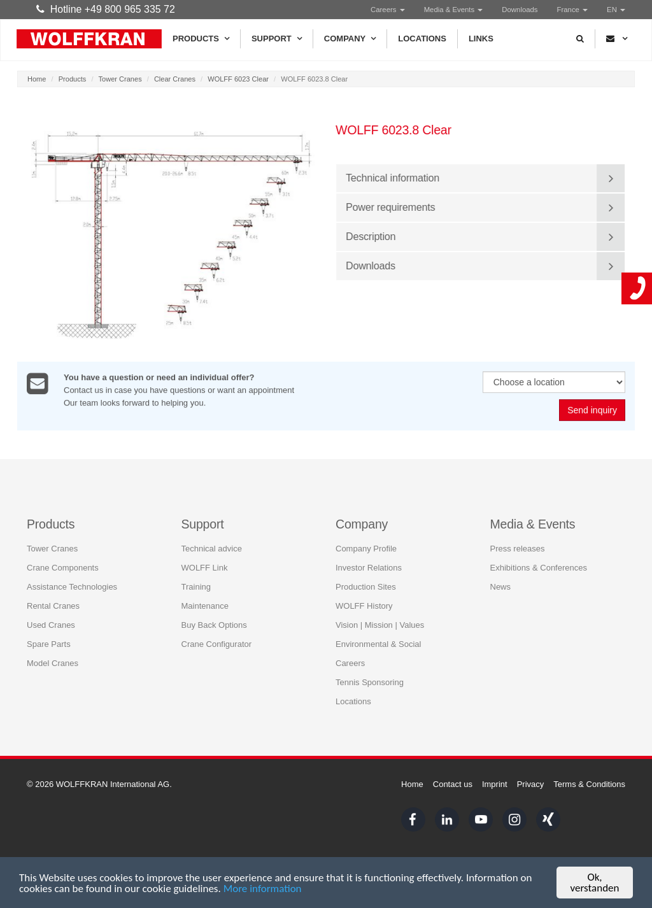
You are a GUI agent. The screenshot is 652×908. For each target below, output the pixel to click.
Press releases (517, 548)
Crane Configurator (216, 643)
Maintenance (205, 605)
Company (350, 38)
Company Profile (366, 548)
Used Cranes (51, 624)
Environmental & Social (378, 643)
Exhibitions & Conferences (538, 567)
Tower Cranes (120, 79)
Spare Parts (49, 643)
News (500, 586)
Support (277, 38)
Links (481, 38)
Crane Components (63, 567)
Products (201, 38)
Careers (388, 9)
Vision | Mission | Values (380, 624)
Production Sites (366, 586)
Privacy (530, 784)
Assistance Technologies (72, 586)
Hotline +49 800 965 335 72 (105, 9)
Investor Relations (369, 567)
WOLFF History (364, 605)
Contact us (452, 784)
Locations (422, 38)
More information (262, 888)
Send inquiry (592, 411)
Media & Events (453, 9)
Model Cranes (52, 662)
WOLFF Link (204, 567)
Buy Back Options (214, 624)
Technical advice (211, 548)
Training (196, 586)
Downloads (519, 9)
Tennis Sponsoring (370, 681)
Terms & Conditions (589, 784)
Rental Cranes (53, 605)
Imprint (494, 784)
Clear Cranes (174, 79)
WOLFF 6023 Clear (238, 79)
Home (36, 79)
